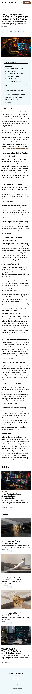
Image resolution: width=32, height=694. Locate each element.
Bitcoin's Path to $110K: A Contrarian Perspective (11, 578)
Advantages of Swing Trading (15, 73)
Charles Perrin (5, 585)
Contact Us (17, 684)
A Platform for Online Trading (13, 99)
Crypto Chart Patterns (18, 6)
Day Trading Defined (12, 79)
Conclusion (8, 102)
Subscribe (26, 2)
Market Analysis (5, 646)
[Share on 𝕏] (2, 31)
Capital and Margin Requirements (16, 94)
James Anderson (5, 26)
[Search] (21, 2)
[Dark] (19, 2)
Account (6, 683)
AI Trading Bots (5, 6)
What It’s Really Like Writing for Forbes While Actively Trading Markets (11, 651)
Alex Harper (4, 660)
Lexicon (12, 683)
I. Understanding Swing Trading (14, 68)
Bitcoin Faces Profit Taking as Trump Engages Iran (11, 542)
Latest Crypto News (6, 539)
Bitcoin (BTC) (4, 574)
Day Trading (14, 12)
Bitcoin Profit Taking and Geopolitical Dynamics (11, 614)
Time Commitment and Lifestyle (15, 88)
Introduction (8, 66)
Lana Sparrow (5, 549)
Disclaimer (18, 683)
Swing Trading (5, 12)
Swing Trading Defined (13, 71)
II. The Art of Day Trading (12, 76)
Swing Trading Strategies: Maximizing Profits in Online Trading (11, 496)
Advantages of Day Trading (14, 81)
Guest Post (25, 683)
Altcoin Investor (9, 2)
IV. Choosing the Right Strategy (13, 97)
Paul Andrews (5, 505)
